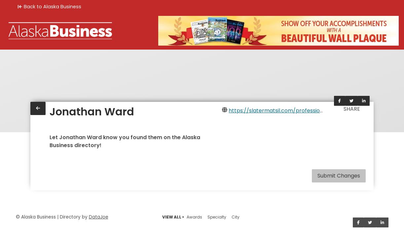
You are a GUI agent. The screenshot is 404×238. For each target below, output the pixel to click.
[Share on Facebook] (339, 101)
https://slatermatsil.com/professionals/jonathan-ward (300, 110)
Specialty (216, 217)
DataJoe (98, 217)
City (235, 217)
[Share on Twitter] (351, 101)
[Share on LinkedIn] (364, 101)
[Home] (60, 31)
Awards (194, 217)
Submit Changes (338, 175)
